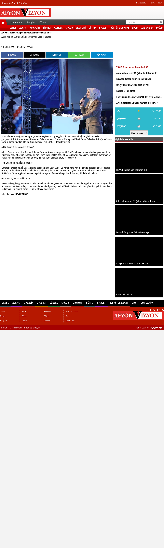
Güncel (58, 27)
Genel (13, 27)
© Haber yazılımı (149, 327)
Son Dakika (147, 27)
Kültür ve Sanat (120, 27)
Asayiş (23, 27)
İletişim (152, 2)
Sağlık (69, 27)
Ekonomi (81, 27)
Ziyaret (47, 27)
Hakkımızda (141, 2)
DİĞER (159, 27)
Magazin (35, 27)
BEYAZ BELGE (21, 194)
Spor (135, 27)
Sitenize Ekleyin (32, 327)
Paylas (12, 54)
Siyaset (103, 27)
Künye (160, 2)
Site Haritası (16, 327)
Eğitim (92, 27)
